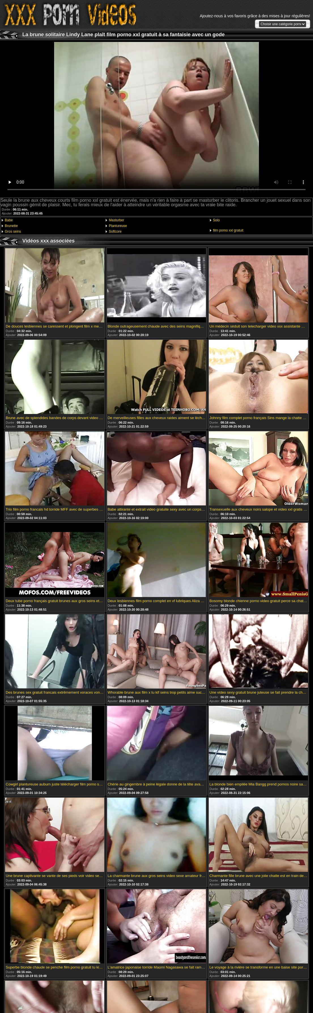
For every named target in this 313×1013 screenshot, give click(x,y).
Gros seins (13, 231)
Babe (9, 220)
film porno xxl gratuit (228, 230)
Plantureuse (118, 226)
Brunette (11, 226)
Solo (216, 220)
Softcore (115, 231)
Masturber (116, 220)
